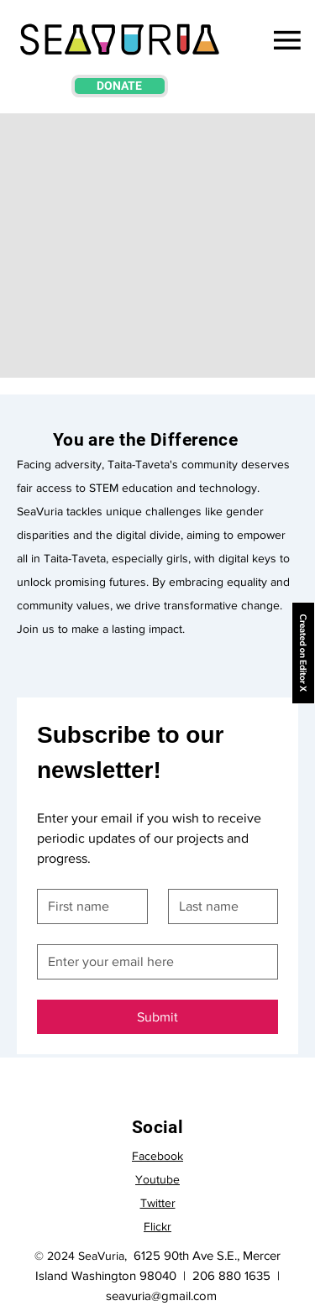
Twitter (158, 1202)
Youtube (157, 1179)
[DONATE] (119, 86)
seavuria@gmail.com (161, 1295)
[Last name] (218, 906)
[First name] (87, 906)
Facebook (157, 1155)
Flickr (157, 1226)
